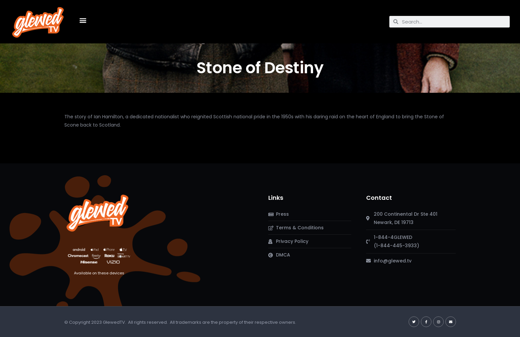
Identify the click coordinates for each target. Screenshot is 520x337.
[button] (82, 20)
